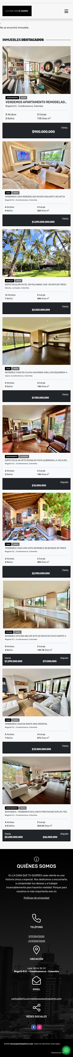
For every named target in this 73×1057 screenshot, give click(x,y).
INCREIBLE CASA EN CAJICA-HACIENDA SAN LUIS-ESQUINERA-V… (36, 372)
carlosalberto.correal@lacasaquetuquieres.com (36, 998)
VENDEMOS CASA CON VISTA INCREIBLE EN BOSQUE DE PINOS (35, 548)
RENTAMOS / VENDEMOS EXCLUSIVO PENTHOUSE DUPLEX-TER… (36, 812)
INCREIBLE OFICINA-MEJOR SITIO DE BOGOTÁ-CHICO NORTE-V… (36, 636)
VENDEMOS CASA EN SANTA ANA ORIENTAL (26, 724)
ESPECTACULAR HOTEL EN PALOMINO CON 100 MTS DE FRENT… (36, 284)
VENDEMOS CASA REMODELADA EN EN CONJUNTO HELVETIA (35, 196)
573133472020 (36, 936)
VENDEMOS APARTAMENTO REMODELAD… (36, 102)
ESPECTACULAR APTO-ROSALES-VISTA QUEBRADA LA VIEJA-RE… (36, 460)
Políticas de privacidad (36, 897)
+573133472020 (36, 941)
